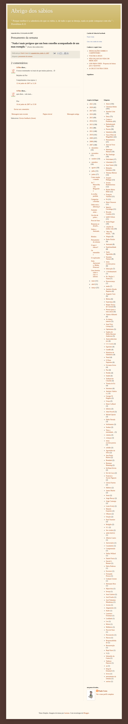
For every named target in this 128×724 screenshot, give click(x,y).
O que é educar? (94, 246)
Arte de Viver (110, 145)
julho (93, 171)
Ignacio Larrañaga (109, 208)
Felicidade (109, 159)
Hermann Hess (111, 584)
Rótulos (93, 237)
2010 (91, 135)
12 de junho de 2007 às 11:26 (26, 83)
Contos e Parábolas (109, 120)
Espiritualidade (111, 247)
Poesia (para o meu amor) (110, 311)
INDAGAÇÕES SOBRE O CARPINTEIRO (98, 52)
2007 (91, 145)
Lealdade (109, 618)
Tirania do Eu (110, 383)
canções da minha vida (110, 228)
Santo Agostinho (109, 253)
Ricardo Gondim (108, 213)
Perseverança (110, 281)
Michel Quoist (111, 415)
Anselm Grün (110, 112)
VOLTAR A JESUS (95, 56)
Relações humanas (109, 169)
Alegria (108, 236)
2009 (91, 138)
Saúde (108, 376)
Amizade (109, 244)
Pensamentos (110, 140)
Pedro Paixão (110, 239)
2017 (91, 111)
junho (93, 174)
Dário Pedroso (111, 566)
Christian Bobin (111, 107)
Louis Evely (110, 506)
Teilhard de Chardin (110, 380)
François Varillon (109, 196)
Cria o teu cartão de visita (94, 41)
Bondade (109, 460)
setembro (94, 162)
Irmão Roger (110, 222)
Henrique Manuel (109, 151)
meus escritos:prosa (110, 263)
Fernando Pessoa (109, 575)
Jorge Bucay (110, 498)
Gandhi (108, 350)
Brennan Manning (109, 464)
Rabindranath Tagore (110, 125)
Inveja (108, 591)
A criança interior (109, 320)
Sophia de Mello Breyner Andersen (111, 334)
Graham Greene (111, 579)
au (107, 666)
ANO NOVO (110, 533)
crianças (108, 438)
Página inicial (47, 114)
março (93, 288)
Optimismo (110, 329)
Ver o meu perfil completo (105, 694)
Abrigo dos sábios (32, 11)
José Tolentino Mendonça (111, 601)
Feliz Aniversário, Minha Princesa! (95, 264)
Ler (107, 621)
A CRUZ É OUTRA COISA (98, 68)
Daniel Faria (110, 558)
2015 (91, 118)
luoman (66, 713)
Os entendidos (95, 253)
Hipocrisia (109, 589)
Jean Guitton (110, 594)
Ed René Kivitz (111, 468)
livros (108, 674)
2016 (91, 114)
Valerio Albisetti (111, 314)
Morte (108, 624)
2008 (91, 141)
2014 (91, 121)
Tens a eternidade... (110, 431)
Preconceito (110, 635)
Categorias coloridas (95, 200)
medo (108, 286)
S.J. (107, 527)
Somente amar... (94, 211)
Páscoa (108, 638)
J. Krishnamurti (111, 272)
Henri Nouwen (111, 202)
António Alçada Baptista (111, 290)
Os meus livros (111, 365)
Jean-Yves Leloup (109, 325)
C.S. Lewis (109, 344)
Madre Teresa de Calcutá (110, 306)
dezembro (94, 148)
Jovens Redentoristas (110, 184)
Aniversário (110, 543)
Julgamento (110, 608)
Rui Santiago (110, 154)
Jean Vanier (110, 165)
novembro (94, 153)
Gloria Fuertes (111, 483)
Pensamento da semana (95, 241)
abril (93, 284)
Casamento (109, 546)
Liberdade (109, 162)
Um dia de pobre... (94, 216)
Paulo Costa (90, 37)
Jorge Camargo (111, 501)
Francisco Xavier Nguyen (111, 477)
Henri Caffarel (111, 404)
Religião (109, 524)
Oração (108, 517)
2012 (91, 128)
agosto (93, 168)
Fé (107, 199)
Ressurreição (110, 645)
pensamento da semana (25, 56)
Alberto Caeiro (111, 538)
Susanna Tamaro (109, 258)
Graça (108, 401)
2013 (91, 124)
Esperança (109, 302)
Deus (107, 116)
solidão (108, 448)
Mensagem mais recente (20, 114)
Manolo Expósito (109, 510)
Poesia (108, 129)
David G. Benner (109, 562)
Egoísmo (109, 347)
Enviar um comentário (21, 109)
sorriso (108, 681)
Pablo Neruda (110, 419)
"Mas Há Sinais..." (109, 233)
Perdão (108, 373)
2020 (91, 107)
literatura (109, 388)
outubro (94, 159)
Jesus (108, 495)
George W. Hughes (109, 397)
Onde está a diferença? (95, 206)
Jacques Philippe (109, 179)
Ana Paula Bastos (109, 456)
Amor (108, 104)
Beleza (108, 299)
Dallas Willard (111, 553)
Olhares (108, 514)
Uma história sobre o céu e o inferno (95, 273)
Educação (109, 269)
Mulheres (109, 627)
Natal (108, 357)
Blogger (86, 713)
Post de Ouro (95, 221)
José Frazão (110, 597)
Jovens (108, 605)
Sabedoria (109, 132)
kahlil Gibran (110, 217)
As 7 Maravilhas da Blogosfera (95, 187)
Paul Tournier (110, 520)
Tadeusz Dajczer (108, 662)
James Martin (110, 491)
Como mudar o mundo (95, 178)
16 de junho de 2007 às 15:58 (26, 104)
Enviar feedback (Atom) (27, 118)
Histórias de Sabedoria (110, 353)
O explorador (95, 258)
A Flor (18, 67)
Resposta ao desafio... (95, 225)
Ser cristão (109, 530)
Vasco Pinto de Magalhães (111, 136)
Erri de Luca (110, 473)
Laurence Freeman (109, 615)
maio (93, 281)
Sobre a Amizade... (95, 231)
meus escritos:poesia (111, 442)
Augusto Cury (110, 294)
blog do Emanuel (109, 670)
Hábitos (108, 488)
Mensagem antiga (73, 114)
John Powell (110, 412)
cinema (108, 435)
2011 (91, 131)
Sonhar (108, 427)
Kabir (108, 611)
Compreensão (110, 549)
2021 (91, 104)
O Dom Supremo (109, 361)
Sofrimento (110, 424)
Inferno (108, 409)
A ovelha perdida (94, 195)
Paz (107, 370)
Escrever (109, 571)
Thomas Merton (111, 173)
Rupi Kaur (109, 650)
